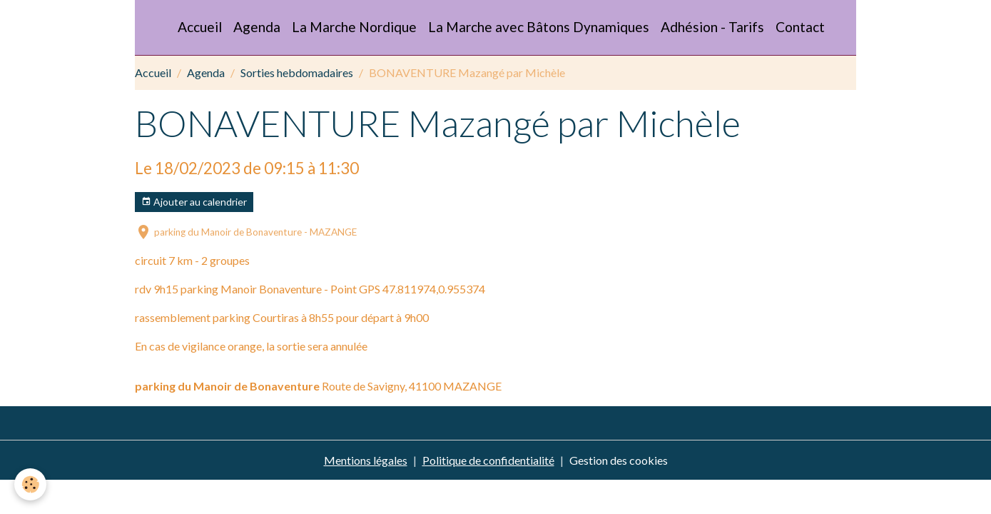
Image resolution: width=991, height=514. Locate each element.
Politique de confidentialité (488, 460)
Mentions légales (365, 460)
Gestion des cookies (618, 460)
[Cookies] (30, 484)
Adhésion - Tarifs (712, 27)
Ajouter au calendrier (194, 202)
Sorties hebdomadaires (296, 72)
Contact (800, 27)
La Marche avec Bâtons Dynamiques (538, 27)
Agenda (256, 27)
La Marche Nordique (354, 27)
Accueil (200, 27)
